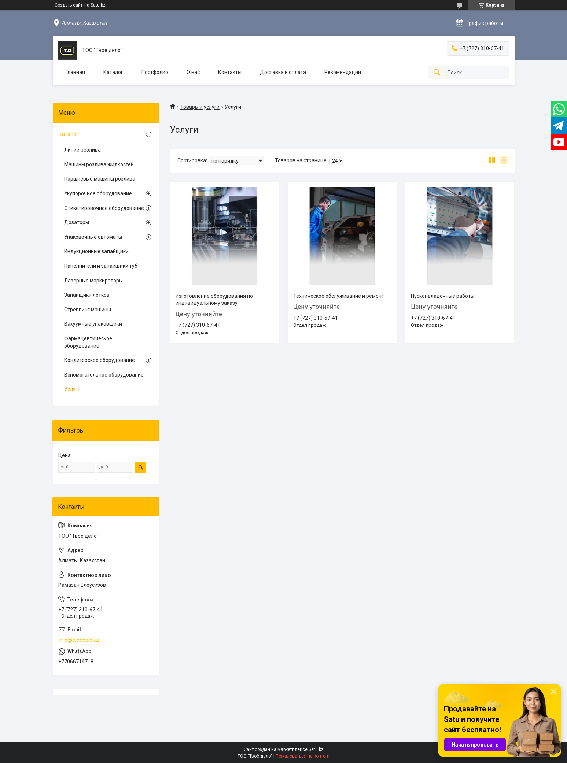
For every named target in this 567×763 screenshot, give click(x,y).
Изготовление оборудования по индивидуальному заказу (214, 299)
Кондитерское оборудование (99, 360)
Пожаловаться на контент (303, 756)
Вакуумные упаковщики (93, 324)
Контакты (230, 72)
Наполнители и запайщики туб (100, 266)
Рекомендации (342, 72)
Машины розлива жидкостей (99, 164)
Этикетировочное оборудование (104, 208)
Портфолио (154, 72)
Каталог (113, 72)
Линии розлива (82, 150)
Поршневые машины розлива (99, 179)
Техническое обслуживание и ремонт (338, 296)
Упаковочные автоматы (93, 237)
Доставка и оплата (283, 72)
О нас (193, 72)
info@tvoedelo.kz (78, 640)
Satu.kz (316, 749)
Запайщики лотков (87, 295)
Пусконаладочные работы (442, 296)
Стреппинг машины (87, 309)
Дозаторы (76, 222)
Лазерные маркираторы (93, 281)
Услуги (72, 389)
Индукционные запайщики (96, 251)
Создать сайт (68, 5)
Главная (75, 72)
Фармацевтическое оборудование (88, 342)
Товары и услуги (200, 107)
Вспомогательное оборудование (104, 375)
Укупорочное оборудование (98, 193)
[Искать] (437, 72)
